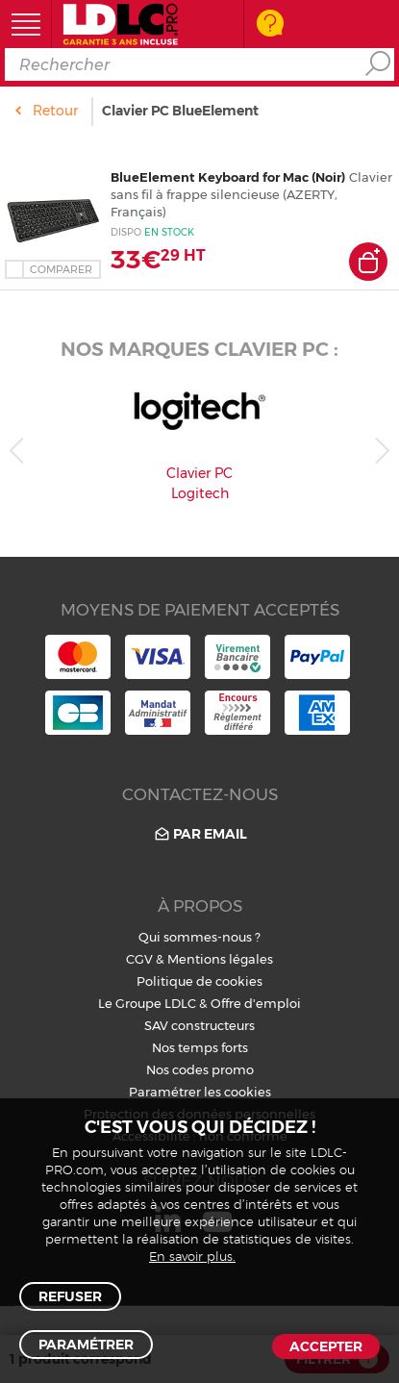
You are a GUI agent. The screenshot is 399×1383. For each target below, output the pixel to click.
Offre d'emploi (256, 1003)
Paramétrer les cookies (200, 1091)
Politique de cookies (199, 981)
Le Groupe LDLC (147, 1003)
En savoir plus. (192, 1257)
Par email (199, 834)
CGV (139, 959)
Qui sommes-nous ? (199, 936)
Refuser (70, 1296)
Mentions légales (220, 959)
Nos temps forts (200, 1047)
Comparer (61, 269)
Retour (55, 110)
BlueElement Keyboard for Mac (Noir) (228, 177)
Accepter (325, 1346)
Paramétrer (86, 1344)
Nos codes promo (200, 1069)
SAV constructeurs (199, 1025)
